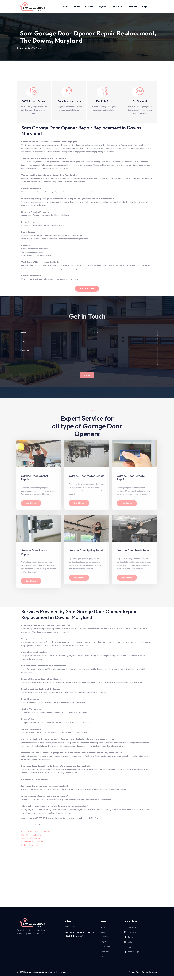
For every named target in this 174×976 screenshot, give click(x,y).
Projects (102, 6)
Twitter (129, 937)
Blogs (144, 6)
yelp (128, 947)
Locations (132, 6)
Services (89, 6)
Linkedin (129, 942)
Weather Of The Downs (31, 838)
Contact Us (117, 6)
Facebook (130, 927)
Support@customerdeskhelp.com (79, 932)
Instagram (130, 932)
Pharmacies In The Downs (32, 841)
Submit (89, 375)
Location (27, 48)
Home (66, 6)
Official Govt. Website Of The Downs (36, 831)
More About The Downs (31, 835)
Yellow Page (131, 951)
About (77, 6)
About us (104, 932)
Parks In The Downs (29, 845)
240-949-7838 (87, 288)
